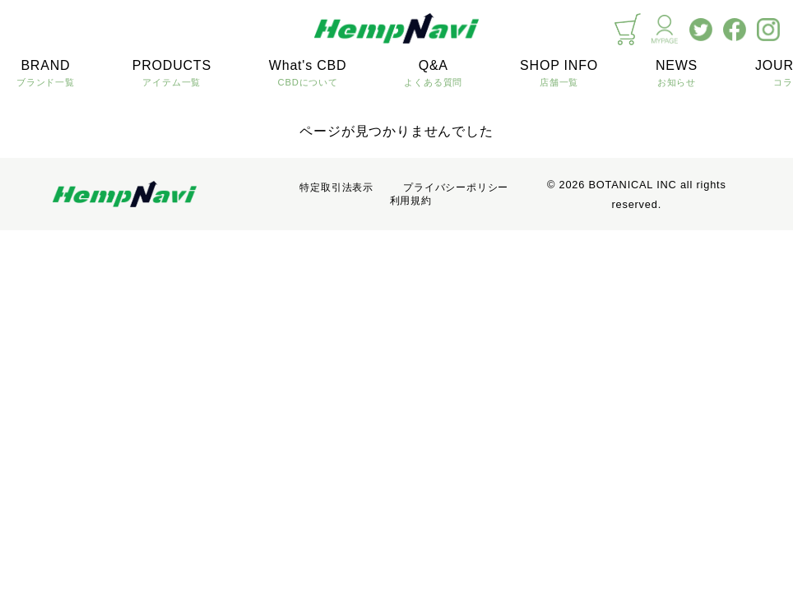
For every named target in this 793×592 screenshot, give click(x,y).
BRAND (45, 74)
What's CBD (308, 74)
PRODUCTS (171, 74)
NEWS (677, 74)
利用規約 (411, 200)
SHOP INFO (559, 74)
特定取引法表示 (336, 187)
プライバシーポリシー (455, 187)
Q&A (433, 74)
